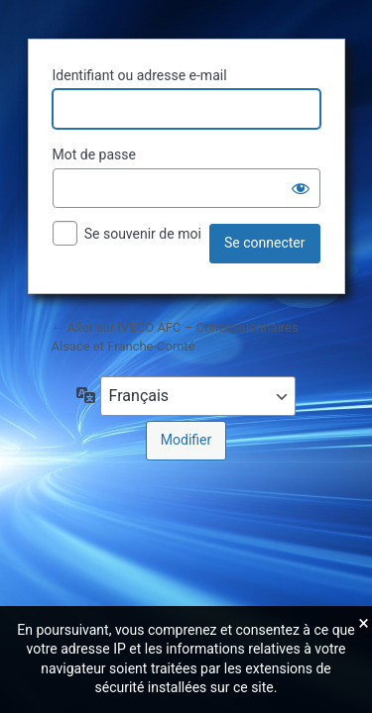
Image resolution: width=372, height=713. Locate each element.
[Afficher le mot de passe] (300, 188)
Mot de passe (94, 154)
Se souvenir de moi (142, 234)
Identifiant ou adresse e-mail (140, 75)
